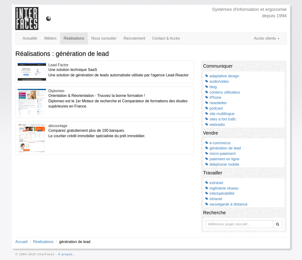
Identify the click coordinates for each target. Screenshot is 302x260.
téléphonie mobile (222, 164)
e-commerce (218, 143)
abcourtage (57, 126)
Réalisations (74, 38)
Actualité (30, 38)
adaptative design (222, 76)
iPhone (213, 97)
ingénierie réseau (222, 188)
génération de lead (223, 148)
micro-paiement (220, 154)
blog (211, 87)
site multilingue (220, 114)
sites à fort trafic (220, 119)
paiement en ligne (222, 159)
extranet (214, 183)
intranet (213, 199)
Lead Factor (58, 65)
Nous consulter (104, 38)
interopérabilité (219, 193)
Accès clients (266, 38)
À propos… (67, 254)
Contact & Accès (166, 38)
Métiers (50, 38)
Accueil (21, 242)
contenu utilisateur (222, 92)
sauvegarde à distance (226, 204)
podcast (214, 108)
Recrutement (134, 38)
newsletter (216, 103)
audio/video (217, 81)
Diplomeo (56, 91)
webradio (215, 125)
